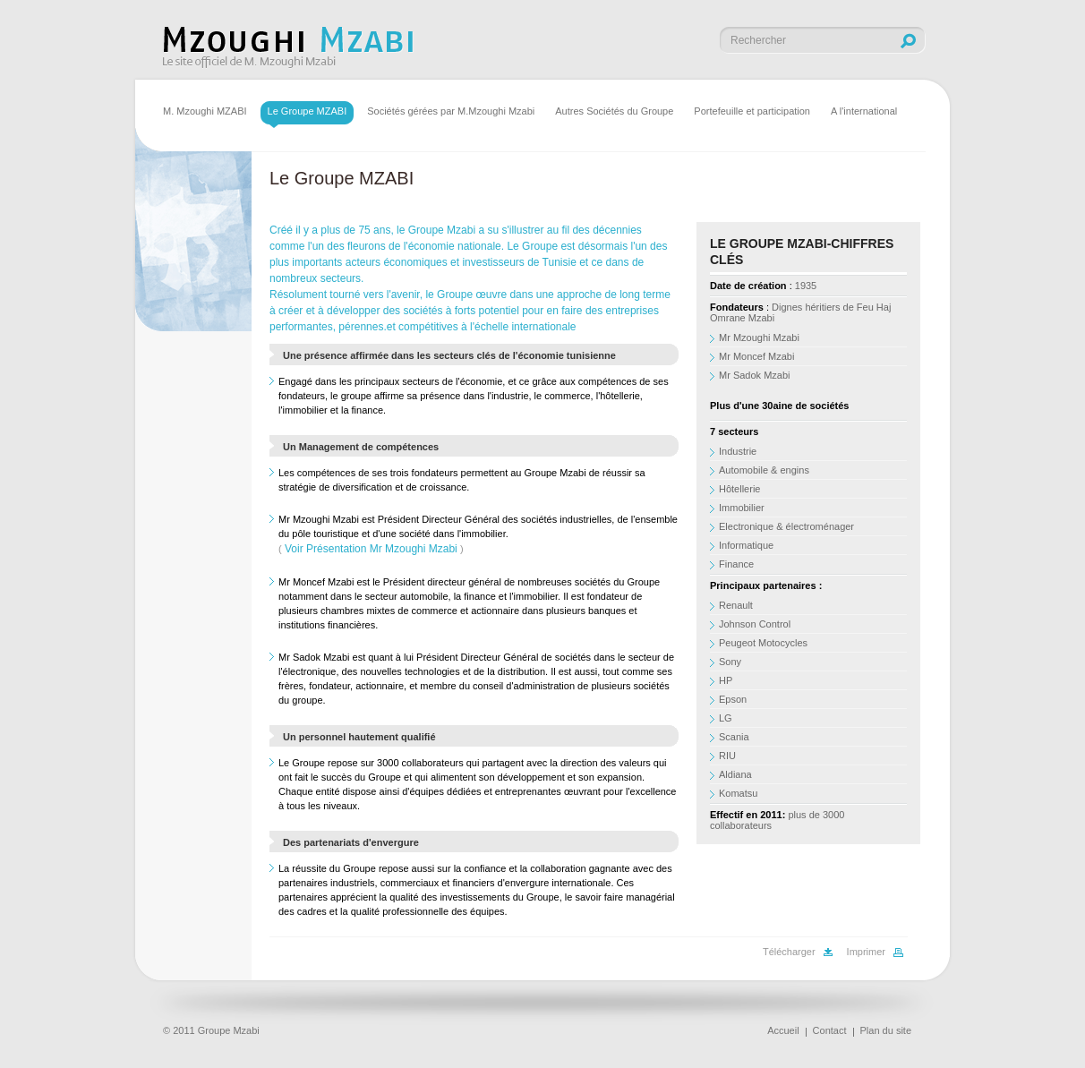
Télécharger (789, 951)
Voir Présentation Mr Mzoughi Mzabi (371, 549)
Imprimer (866, 951)
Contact (830, 1030)
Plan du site (885, 1030)
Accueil (783, 1030)
